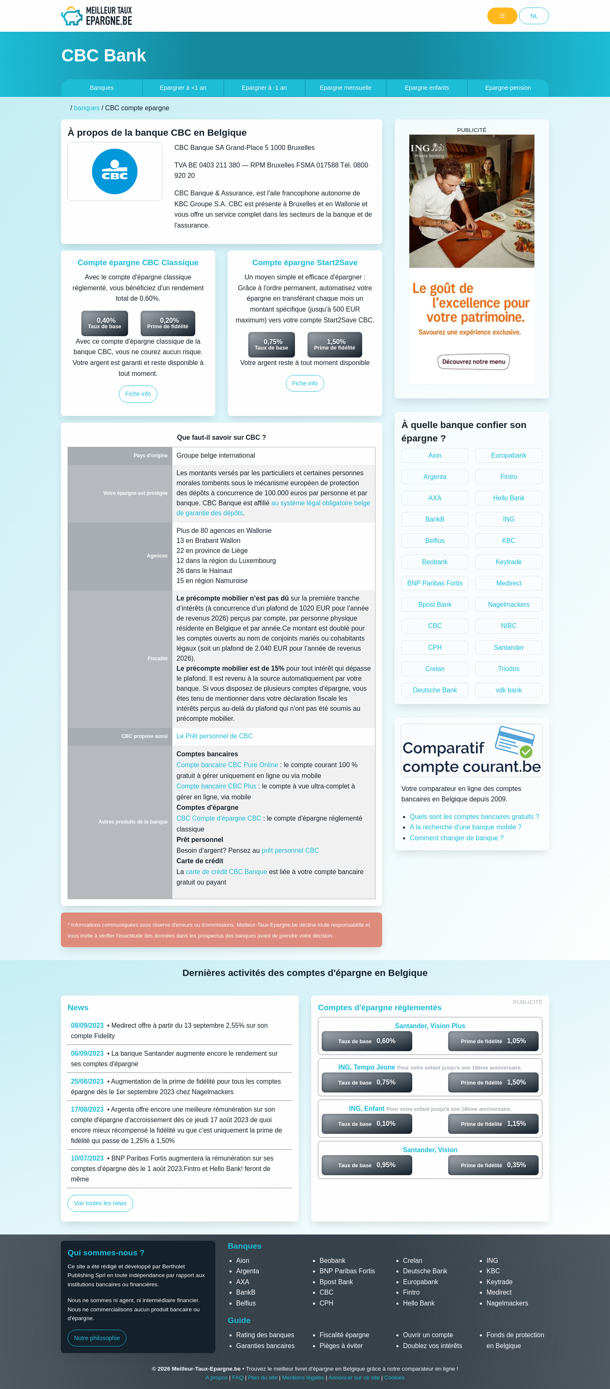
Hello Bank (509, 498)
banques (86, 108)
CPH (435, 649)
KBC (509, 541)
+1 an (183, 87)
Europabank (509, 455)
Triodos (509, 670)
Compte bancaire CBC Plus (217, 786)
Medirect (509, 584)
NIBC (509, 627)
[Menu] (502, 16)
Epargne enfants (427, 87)
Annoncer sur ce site (355, 1377)
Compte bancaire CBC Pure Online (228, 764)
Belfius (435, 541)
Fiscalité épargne (345, 1334)
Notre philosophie (97, 1338)
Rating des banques (265, 1334)
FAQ (237, 1377)
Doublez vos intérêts (433, 1345)
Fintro (508, 477)
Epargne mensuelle (345, 87)
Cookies (395, 1377)
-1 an (264, 87)
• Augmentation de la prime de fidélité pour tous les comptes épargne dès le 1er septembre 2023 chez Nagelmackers (178, 1088)
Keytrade (508, 563)
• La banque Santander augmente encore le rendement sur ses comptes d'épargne (176, 1059)
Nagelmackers (508, 606)
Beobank (435, 563)
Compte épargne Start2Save (305, 262)
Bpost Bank (435, 606)
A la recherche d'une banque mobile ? (466, 830)
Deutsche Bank (435, 692)
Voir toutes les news (100, 1206)
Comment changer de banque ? (457, 840)
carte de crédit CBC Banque (227, 871)
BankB (435, 520)
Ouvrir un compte (428, 1334)
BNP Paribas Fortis (435, 584)
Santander (509, 649)
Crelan (435, 670)
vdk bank (508, 692)
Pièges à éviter (342, 1345)
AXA (434, 498)
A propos (215, 1377)
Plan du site (262, 1377)
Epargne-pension (508, 87)
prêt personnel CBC (291, 850)
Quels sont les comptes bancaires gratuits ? (474, 819)
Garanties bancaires (266, 1345)
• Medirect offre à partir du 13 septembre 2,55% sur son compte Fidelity (171, 1031)
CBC (435, 627)
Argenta (434, 477)
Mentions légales (303, 1377)
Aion (434, 455)
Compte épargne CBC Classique (138, 262)
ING (508, 520)
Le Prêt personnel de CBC (215, 736)
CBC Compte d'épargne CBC (219, 818)
